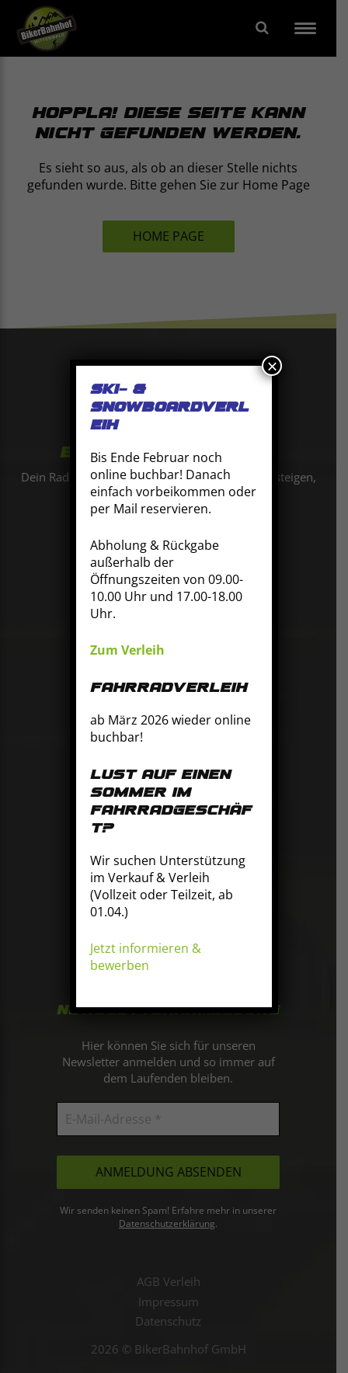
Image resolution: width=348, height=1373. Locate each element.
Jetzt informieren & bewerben (145, 957)
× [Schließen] (271, 366)
